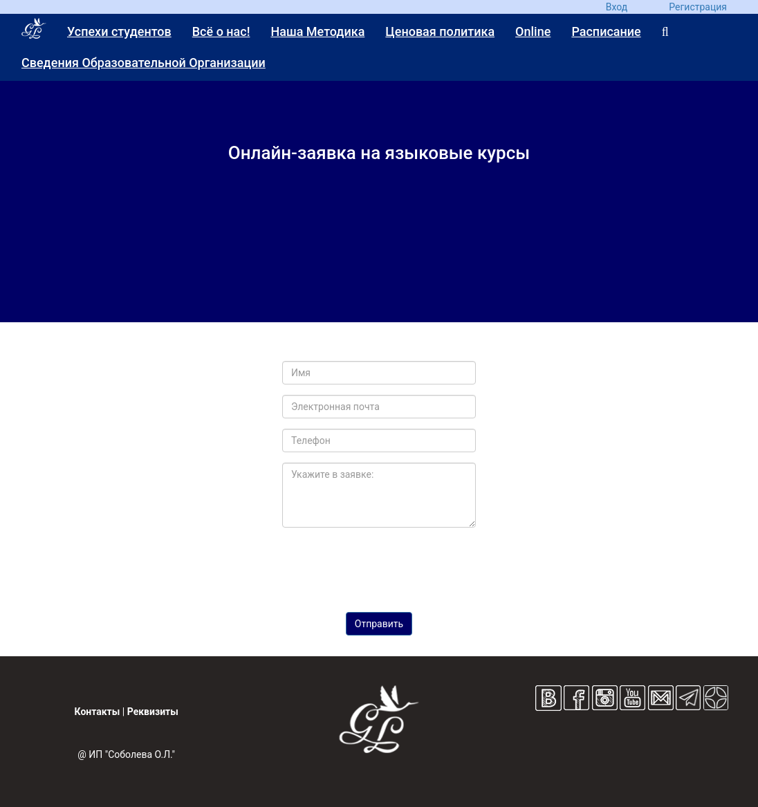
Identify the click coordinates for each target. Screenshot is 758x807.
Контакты (97, 711)
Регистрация (698, 6)
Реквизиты (152, 711)
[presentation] (379, 565)
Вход (616, 6)
